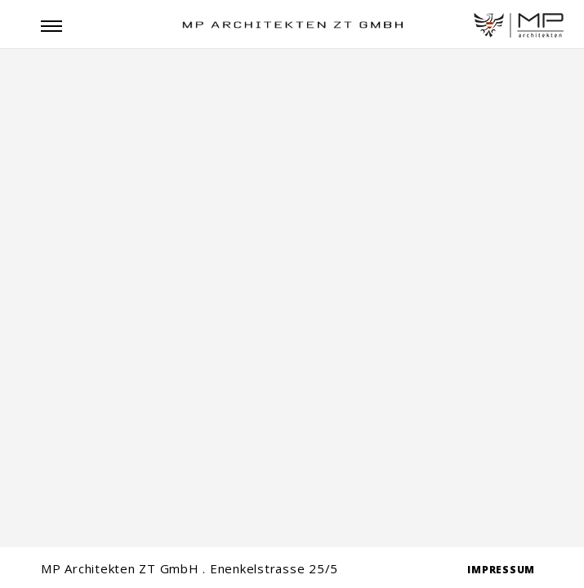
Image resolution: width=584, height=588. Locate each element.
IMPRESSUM (501, 570)
